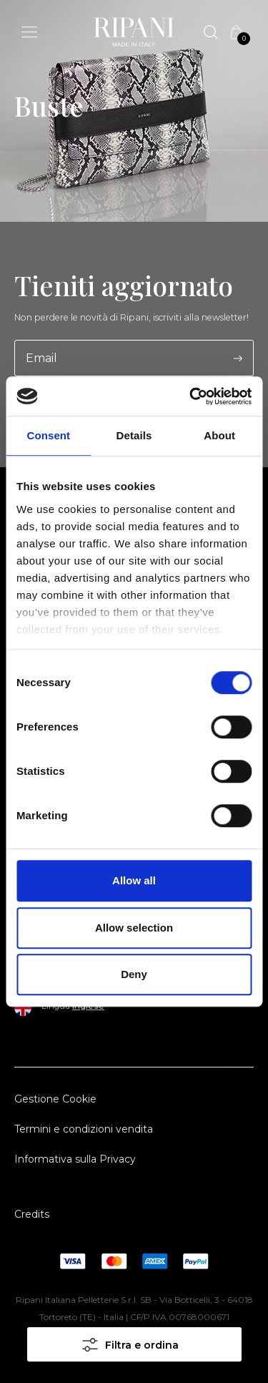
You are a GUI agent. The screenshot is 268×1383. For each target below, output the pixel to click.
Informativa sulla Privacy (75, 1159)
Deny (134, 974)
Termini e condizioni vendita (83, 1129)
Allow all (134, 880)
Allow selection (134, 928)
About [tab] (219, 435)
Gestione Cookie (55, 1099)
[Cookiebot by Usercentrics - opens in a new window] (191, 396)
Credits (31, 1214)
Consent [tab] (48, 435)
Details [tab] (134, 435)
